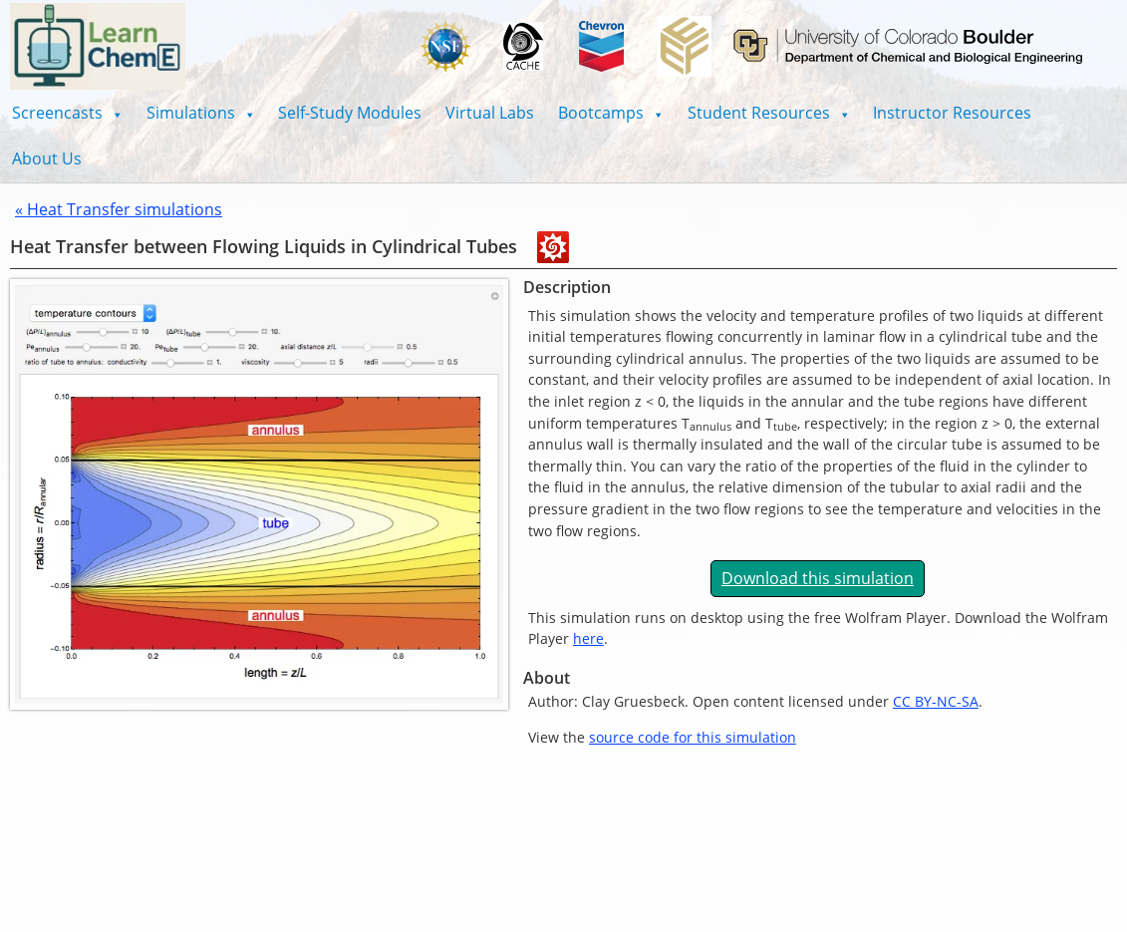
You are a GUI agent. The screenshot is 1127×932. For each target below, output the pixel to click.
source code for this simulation (692, 737)
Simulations (200, 113)
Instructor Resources (952, 113)
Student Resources (769, 113)
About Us (47, 158)
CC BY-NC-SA (936, 701)
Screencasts (67, 113)
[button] (67, 113)
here (588, 638)
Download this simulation (817, 578)
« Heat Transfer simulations (118, 209)
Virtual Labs (489, 113)
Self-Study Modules (350, 113)
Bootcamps (611, 113)
